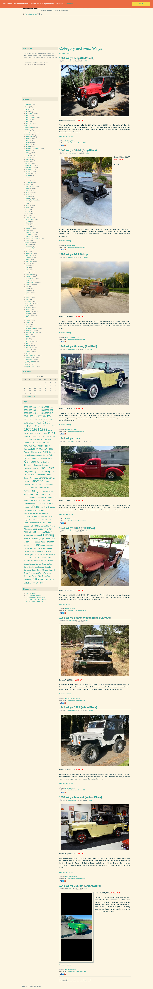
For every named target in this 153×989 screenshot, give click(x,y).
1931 (26, 410)
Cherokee (27, 469)
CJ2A (69, 608)
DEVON (28, 190)
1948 (66, 608)
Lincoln (28, 269)
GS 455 (35, 510)
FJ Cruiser (49, 504)
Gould (27, 215)
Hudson (28, 227)
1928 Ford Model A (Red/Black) (34, 601)
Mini (27, 290)
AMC (27, 115)
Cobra (27, 177)
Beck (27, 140)
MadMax (70, 61)
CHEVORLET (29, 165)
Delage (28, 184)
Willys (86, 61)
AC (26, 106)
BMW (27, 144)
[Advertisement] (76, 32)
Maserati (28, 276)
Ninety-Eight (39, 539)
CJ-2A (70, 245)
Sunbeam (28, 347)
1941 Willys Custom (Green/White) (80, 885)
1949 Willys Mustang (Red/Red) (78, 346)
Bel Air (40, 452)
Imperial (45, 513)
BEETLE (36, 449)
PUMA (27, 317)
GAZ (27, 209)
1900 (26, 407)
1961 (26, 423)
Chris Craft (29, 171)
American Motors (30, 117)
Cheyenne (28, 472)
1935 (43, 410)
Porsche (28, 315)
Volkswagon (29, 359)
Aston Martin (29, 127)
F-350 (32, 500)
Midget (31, 532)
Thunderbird (34, 573)
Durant (27, 194)
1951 (66, 698)
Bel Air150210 (49, 452)
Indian (27, 230)
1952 (40, 416)
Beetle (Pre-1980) (46, 449)
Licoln (27, 267)
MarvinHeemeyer (73, 349)
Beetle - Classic (30, 452)
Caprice (39, 462)
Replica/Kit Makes (31, 328)
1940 (34, 413)
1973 (50, 430)
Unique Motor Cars (31, 355)
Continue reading (65, 136)
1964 (40, 423)
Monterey (37, 536)
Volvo (27, 363)
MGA (50, 529)
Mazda (27, 280)
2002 (40, 437)
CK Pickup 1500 (48, 472)
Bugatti (27, 152)
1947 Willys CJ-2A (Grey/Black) (78, 150)
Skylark (42, 561)
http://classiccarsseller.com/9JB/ (77, 247)
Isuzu (27, 240)
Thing (26, 573)
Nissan (27, 298)
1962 (31, 423)
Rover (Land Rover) (31, 332)
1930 (51, 407)
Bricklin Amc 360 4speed (32, 148)
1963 (66, 337)
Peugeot (28, 309)
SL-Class (49, 561)
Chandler (28, 160)
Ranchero (33, 548)
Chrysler (28, 173)
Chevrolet (28, 167)
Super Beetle (36, 570)
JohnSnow (71, 153)
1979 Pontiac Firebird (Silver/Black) (35, 597)
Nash (27, 296)
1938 (26, 413)
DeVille (27, 491)
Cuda (32, 484)
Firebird (42, 504)
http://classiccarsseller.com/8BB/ (77, 878)
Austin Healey (29, 133)
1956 (31, 419)
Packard (28, 307)
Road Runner (35, 552)
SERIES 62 (36, 558)
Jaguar (27, 242)
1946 (66, 788)
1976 (35, 433)
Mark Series (50, 526)
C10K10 (43, 458)
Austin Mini (29, 135)
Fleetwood (28, 507)
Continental (43, 478)
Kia (26, 252)
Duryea (28, 196)
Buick (27, 154)
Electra (41, 497)
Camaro (28, 158)
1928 (43, 407)
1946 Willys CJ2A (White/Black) (78, 707)
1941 (66, 519)
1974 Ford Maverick (31, 594)
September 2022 (30, 396)
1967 (35, 426)
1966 (28, 426)
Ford (27, 206)
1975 (31, 433)
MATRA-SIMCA (30, 278)
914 (41, 443)
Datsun (28, 181)
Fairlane (46, 500)
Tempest (70, 876)
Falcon (27, 504)
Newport (31, 539)
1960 (49, 419)
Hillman (28, 223)
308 (38, 440)
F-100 (47, 497)
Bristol (27, 150)
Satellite (41, 555)
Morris (27, 294)
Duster (43, 491)
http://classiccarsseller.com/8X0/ (77, 610)
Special (27, 564)
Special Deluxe (35, 564)
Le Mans (47, 523)
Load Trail (28, 271)
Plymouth (28, 311)
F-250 (26, 500)
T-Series (45, 570)
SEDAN (28, 558)
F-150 (52, 497)
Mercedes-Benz (30, 282)
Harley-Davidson (30, 219)
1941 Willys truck (69, 438)
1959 (45, 419)
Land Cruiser (29, 523)
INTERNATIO (29, 234)
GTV (45, 510)
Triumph (28, 351)
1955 (26, 419)
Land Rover (29, 261)
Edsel (27, 198)
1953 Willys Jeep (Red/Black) (76, 58)
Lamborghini (29, 257)
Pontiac (28, 313)
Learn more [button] (68, 4)
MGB (26, 532)
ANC (27, 121)
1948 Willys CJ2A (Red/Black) (77, 528)
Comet (26, 478)
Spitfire (49, 564)
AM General (29, 114)
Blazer (26, 455)
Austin (27, 131)
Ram (27, 319)
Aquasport (28, 123)
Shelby (27, 336)
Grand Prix (28, 510)
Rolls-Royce (29, 330)
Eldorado (35, 497)
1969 (51, 426)
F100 (36, 500)
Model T (48, 532)
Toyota (27, 349)
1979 (51, 433)
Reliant (27, 322)
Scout (46, 555)
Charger (45, 465)
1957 (35, 419)
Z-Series (39, 583)
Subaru (28, 345)
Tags (25, 402)
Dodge (27, 192)
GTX (48, 510)
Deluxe (40, 488)
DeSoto (28, 188)
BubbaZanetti (71, 441)
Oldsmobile (29, 303)
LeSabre (27, 526)
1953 (66, 141)
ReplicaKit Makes (45, 548)
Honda (27, 225)
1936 (47, 410)
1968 (43, 426)
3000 (34, 440)
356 (45, 440)
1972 (43, 429)
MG (27, 286)
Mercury (28, 284)
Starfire (31, 567)
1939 (30, 413)
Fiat (27, 204)
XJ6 (30, 583)
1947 (66, 245)
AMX (30, 446)
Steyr (27, 340)
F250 (40, 500)
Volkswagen (29, 357)
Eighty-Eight (43, 494)
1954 (49, 416)
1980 (26, 437)
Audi (27, 129)
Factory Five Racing (31, 200)
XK (34, 583)
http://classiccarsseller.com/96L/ (77, 431)
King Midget (29, 253)
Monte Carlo (28, 536)
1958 (40, 419)
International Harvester (32, 238)
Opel (27, 305)
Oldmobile (28, 301)
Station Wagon (72, 698)
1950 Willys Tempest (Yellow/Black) (80, 797)
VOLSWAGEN (30, 361)
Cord (27, 179)
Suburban (48, 567)
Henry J (28, 221)
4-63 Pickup (71, 337)
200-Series (33, 437)
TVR (27, 353)
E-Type (30, 494)
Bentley (28, 142)
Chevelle (28, 163)
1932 (30, 410)
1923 (30, 407)
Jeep (69, 141)
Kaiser (27, 250)
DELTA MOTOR (30, 186)
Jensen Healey (30, 248)
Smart (27, 338)
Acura (27, 108)
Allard (27, 112)
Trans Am (46, 576)
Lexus (27, 265)
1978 (45, 433)
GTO (41, 510)
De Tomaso (29, 183)
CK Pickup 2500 (30, 475)
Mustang (70, 429)
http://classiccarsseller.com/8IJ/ (76, 790)
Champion (37, 465)
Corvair (27, 481)
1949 (66, 429)
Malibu (43, 526)
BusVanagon (29, 458)
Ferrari (27, 202)
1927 (38, 407)
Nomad (47, 539)
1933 (34, 410)
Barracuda (28, 449)
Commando (34, 478)
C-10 (37, 458)
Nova (53, 539)
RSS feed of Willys (64, 53)
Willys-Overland (30, 367)
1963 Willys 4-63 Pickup (73, 254)
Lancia (27, 259)
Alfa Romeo (29, 110)
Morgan (28, 292)
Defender (33, 488)
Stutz (27, 344)
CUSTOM (38, 484)
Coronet (52, 478)
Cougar (46, 481)
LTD (38, 526)
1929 (47, 407)
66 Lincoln (28, 104)
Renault (28, 324)
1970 (28, 429)
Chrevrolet (28, 169)
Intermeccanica (30, 232)
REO (27, 326)
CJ (41, 472)
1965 (46, 422)
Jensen (28, 246)
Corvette (37, 481)
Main (26, 14)
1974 (26, 433)
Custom (70, 969)
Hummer (28, 229)
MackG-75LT (29, 275)
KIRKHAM (28, 255)
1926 (34, 407)
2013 (44, 437)
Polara (26, 545)
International (29, 236)
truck (73, 519)
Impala (38, 513)
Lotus (27, 273)
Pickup (43, 542)
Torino (41, 573)
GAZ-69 (28, 211)
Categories (33, 14)
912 (37, 443)
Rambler (28, 321)
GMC (27, 213)
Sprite (26, 567)
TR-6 (39, 576)
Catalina (46, 462)
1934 (38, 410)
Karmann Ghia (46, 520)
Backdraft (28, 138)
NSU (27, 299)
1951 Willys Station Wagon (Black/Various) (85, 617)
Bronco (46, 455)
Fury (41, 507)
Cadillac (28, 156)
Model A (41, 532)
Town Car (27, 576)
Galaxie (46, 507)
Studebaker (29, 342)
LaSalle (28, 263)
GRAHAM (28, 217)
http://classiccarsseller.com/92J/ (77, 521)
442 (30, 443)
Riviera (26, 552)
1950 (66, 876)
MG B (27, 288)
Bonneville (38, 455)
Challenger (28, 465)
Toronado (47, 573)
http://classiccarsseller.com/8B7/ (77, 971)
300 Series (51, 437)
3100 (42, 440)
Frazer (27, 207)
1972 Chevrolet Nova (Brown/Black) (36, 599)
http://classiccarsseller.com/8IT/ (76, 700)
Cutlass (46, 484)
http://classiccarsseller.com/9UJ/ (77, 143)
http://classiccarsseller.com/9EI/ (76, 339)
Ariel (27, 125)
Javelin (32, 520)
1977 (40, 433)
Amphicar (28, 119)
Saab (27, 334)
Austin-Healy (29, 137)
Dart (51, 484)
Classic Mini (41, 475)
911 (34, 443)
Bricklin (28, 146)
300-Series (28, 440)
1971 (35, 429)
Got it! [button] (141, 4)
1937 (51, 410)
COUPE (27, 484)
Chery (27, 161)
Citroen (28, 175)
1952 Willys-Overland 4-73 (33, 595)
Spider (44, 564)
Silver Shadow (33, 561)
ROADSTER (46, 552)
